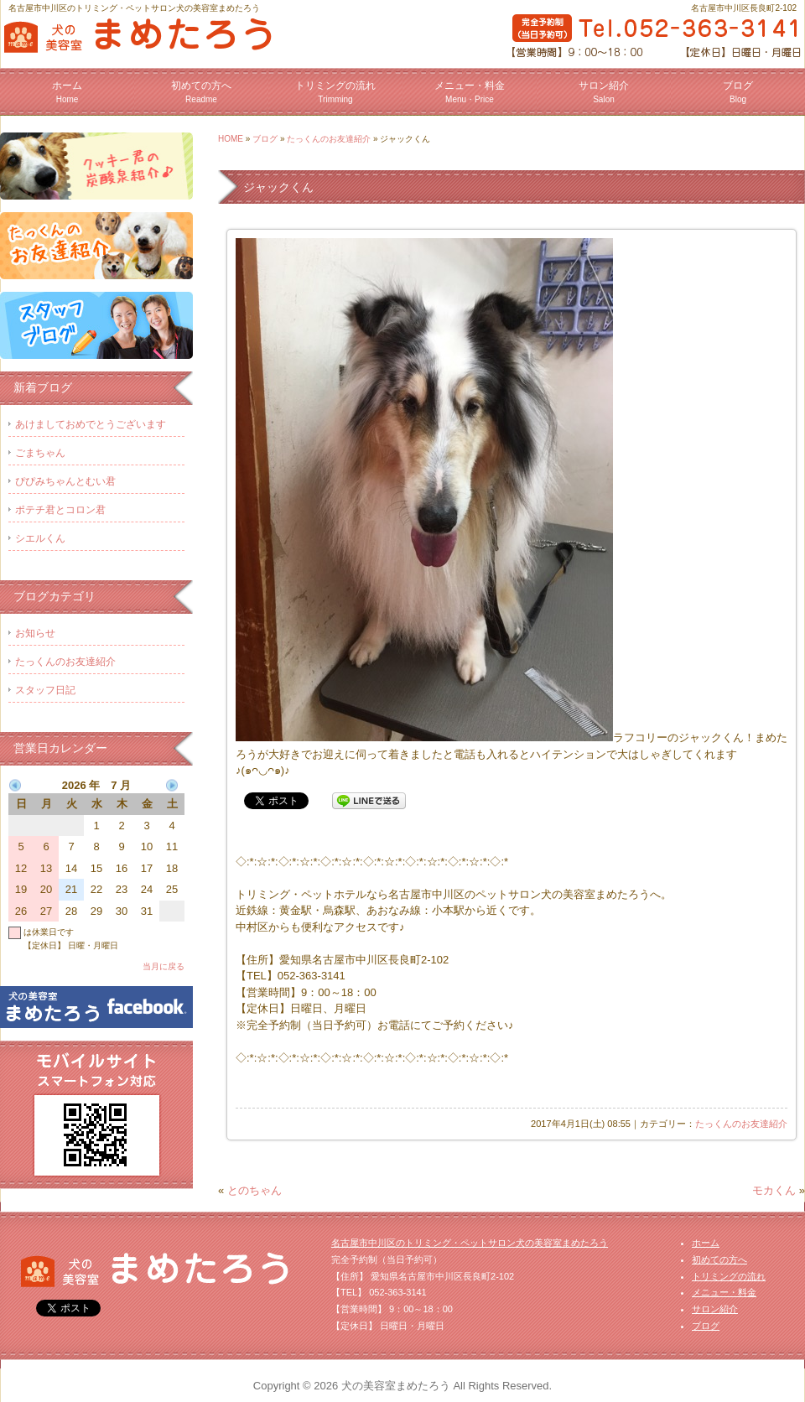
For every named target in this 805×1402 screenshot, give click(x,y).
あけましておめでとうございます (90, 424)
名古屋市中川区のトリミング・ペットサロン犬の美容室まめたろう (469, 1243)
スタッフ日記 (45, 690)
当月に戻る (163, 966)
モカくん (774, 1190)
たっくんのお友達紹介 (329, 138)
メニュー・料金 (469, 92)
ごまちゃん (40, 453)
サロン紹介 (604, 92)
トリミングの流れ (335, 92)
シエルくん (40, 538)
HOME (230, 138)
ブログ (738, 92)
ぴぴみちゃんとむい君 (65, 481)
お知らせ (35, 633)
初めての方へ (201, 92)
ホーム (67, 92)
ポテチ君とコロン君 (60, 510)
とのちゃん (254, 1190)
